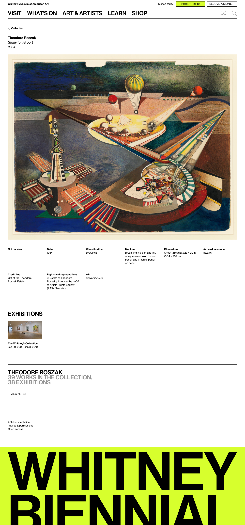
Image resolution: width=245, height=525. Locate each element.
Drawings (91, 252)
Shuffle (223, 13)
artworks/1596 (94, 277)
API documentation (19, 422)
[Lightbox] (122, 147)
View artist (19, 393)
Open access (15, 428)
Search (234, 13)
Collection (17, 28)
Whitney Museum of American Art (28, 3)
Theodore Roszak (22, 38)
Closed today (165, 3)
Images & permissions (20, 425)
